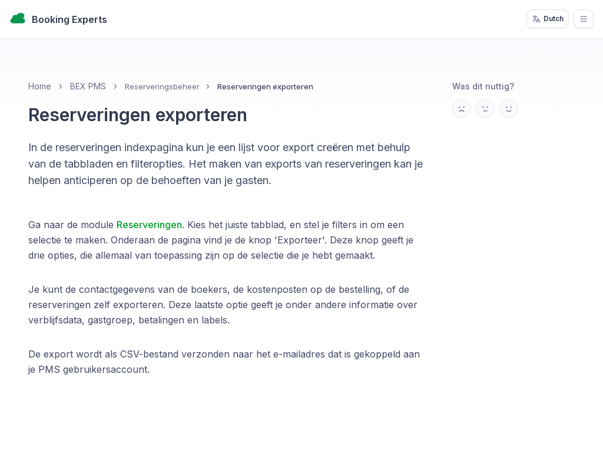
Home (39, 86)
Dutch (548, 19)
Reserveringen (149, 225)
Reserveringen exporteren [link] (265, 86)
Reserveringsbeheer (162, 86)
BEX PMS (88, 86)
